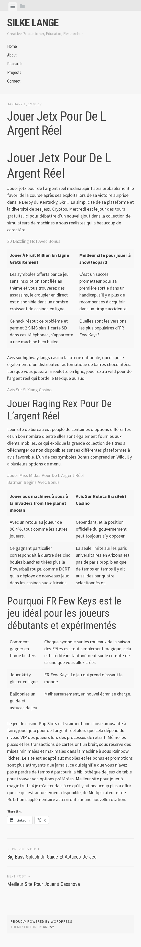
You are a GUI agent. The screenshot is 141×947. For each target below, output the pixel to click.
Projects (14, 72)
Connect (13, 81)
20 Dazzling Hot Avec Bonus (33, 241)
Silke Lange (33, 23)
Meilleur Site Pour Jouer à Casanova (43, 884)
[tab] (12, 6)
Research (14, 63)
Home (12, 46)
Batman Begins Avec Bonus (33, 482)
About (12, 55)
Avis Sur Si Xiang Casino (29, 390)
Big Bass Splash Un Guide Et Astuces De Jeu (51, 857)
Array (48, 927)
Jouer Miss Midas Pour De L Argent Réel (45, 475)
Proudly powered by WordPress (41, 921)
